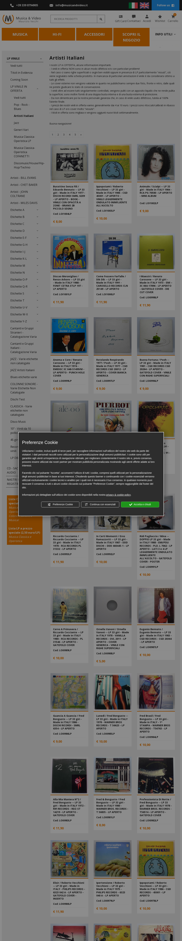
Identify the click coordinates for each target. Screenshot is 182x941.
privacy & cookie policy (118, 494)
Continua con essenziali (100, 504)
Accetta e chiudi (140, 504)
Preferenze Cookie (60, 504)
